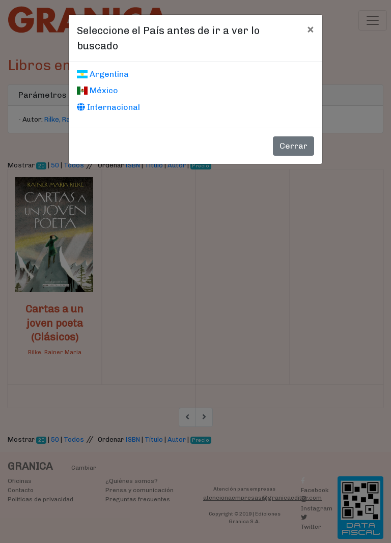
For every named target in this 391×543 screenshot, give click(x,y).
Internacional (108, 107)
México (97, 90)
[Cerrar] (310, 29)
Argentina (103, 74)
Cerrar (294, 146)
